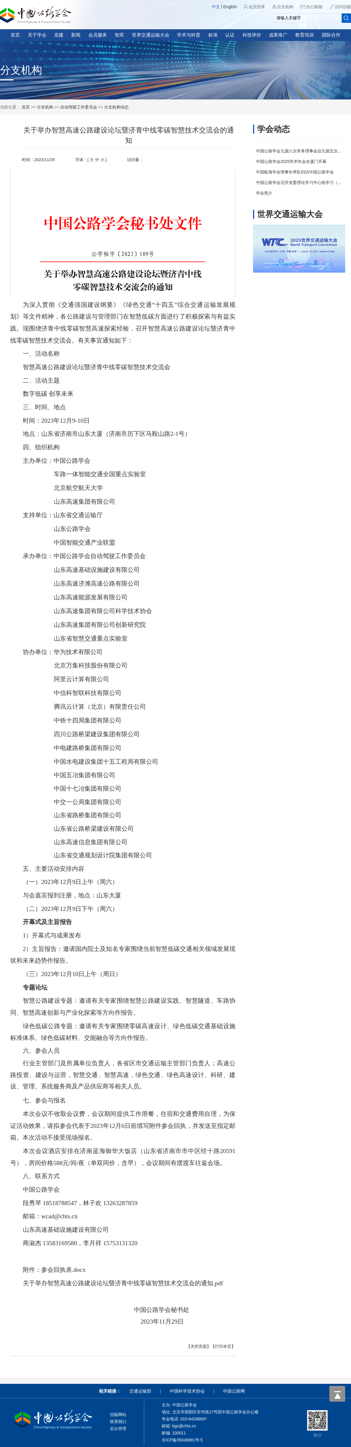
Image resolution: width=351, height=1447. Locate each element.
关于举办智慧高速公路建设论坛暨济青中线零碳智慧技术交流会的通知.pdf (123, 1283)
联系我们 (118, 1421)
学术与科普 (188, 34)
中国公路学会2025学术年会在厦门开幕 (291, 161)
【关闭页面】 (198, 1346)
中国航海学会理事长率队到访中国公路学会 (295, 172)
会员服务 (97, 34)
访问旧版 (343, 6)
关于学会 (37, 34)
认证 (230, 34)
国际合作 (331, 34)
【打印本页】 (223, 1346)
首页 (15, 34)
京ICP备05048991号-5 (182, 1440)
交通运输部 (140, 1390)
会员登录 (257, 6)
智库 (119, 34)
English (230, 6)
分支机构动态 (116, 107)
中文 (216, 6)
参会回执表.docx (63, 1269)
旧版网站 (118, 1414)
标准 (213, 34)
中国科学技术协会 (187, 1390)
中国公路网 (234, 1390)
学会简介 (264, 193)
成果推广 (278, 34)
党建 (58, 34)
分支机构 (285, 6)
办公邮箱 (314, 6)
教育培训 (304, 34)
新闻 (75, 34)
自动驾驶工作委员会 (78, 107)
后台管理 (118, 1428)
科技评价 (251, 34)
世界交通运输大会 (150, 34)
